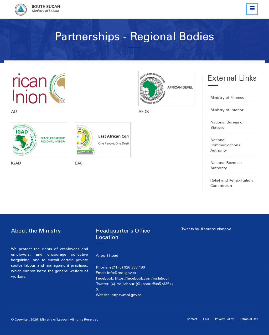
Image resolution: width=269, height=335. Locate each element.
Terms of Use (249, 319)
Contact (192, 319)
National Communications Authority (225, 145)
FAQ (206, 319)
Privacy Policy (224, 319)
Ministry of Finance (227, 98)
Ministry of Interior (227, 110)
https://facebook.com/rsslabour (142, 279)
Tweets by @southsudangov (206, 229)
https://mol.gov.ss (126, 295)
